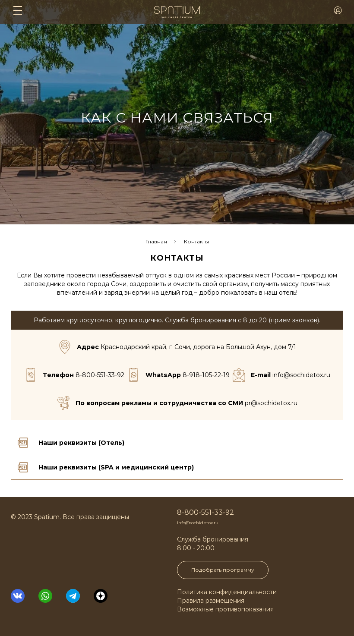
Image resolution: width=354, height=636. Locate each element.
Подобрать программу (222, 570)
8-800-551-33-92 (100, 375)
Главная (156, 241)
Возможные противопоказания (225, 609)
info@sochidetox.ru (301, 375)
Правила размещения (210, 601)
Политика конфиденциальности (227, 592)
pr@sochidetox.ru (271, 403)
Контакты (196, 241)
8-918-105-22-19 (206, 375)
